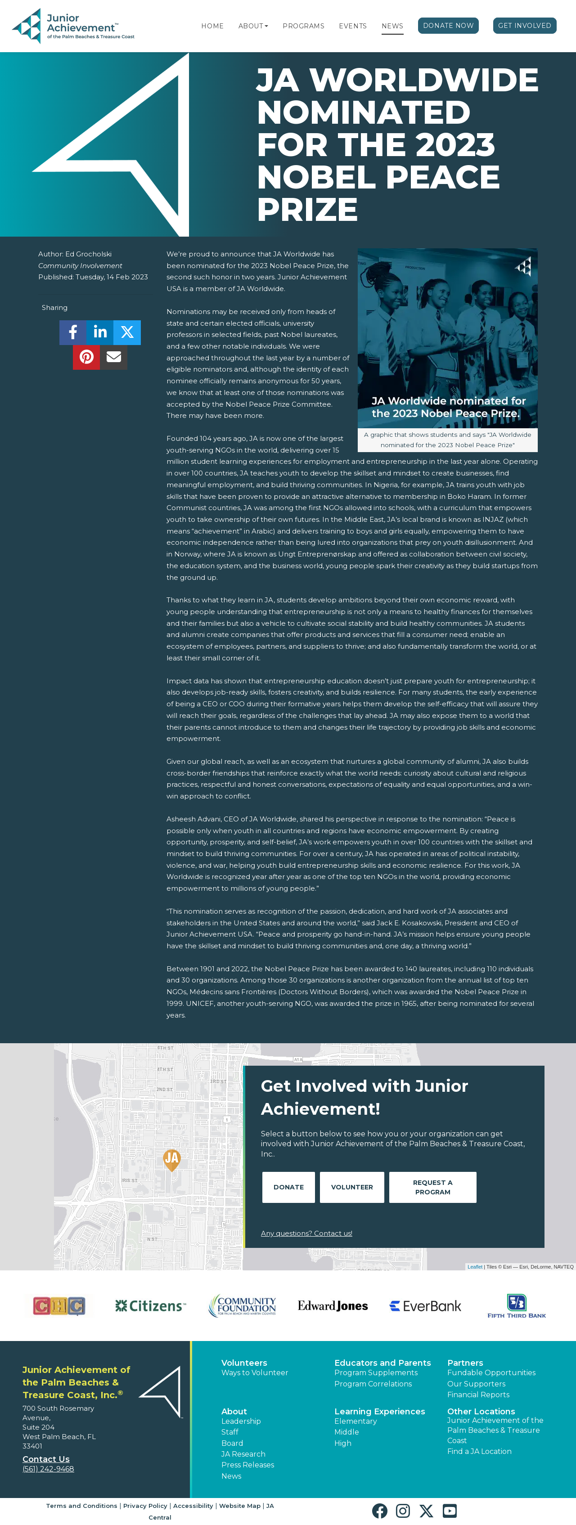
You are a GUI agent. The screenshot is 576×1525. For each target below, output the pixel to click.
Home (212, 26)
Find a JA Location (479, 1451)
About (250, 26)
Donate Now (448, 26)
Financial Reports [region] (478, 1394)
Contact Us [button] (46, 1459)
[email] (113, 359)
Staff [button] (229, 1432)
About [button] (234, 1412)
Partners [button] (465, 1363)
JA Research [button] (243, 1454)
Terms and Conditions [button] (81, 1505)
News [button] (231, 1476)
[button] (266, 26)
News (393, 26)
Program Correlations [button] (373, 1384)
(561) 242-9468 (48, 1469)
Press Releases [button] (247, 1465)
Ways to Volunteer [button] (254, 1372)
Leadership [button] (241, 1421)
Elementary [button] (355, 1421)
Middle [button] (346, 1432)
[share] (73, 335)
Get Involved (525, 26)
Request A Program (433, 1187)
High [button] (342, 1443)
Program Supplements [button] (376, 1372)
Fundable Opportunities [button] (491, 1372)
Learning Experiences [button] (379, 1412)
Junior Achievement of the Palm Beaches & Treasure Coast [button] (495, 1430)
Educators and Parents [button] (382, 1363)
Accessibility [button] (193, 1505)
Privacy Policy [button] (145, 1505)
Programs (303, 26)
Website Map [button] (240, 1505)
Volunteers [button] (244, 1363)
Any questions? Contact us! (306, 1233)
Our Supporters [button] (476, 1384)
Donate (289, 1187)
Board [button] (232, 1443)
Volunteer (352, 1187)
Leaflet (475, 1266)
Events (353, 26)
